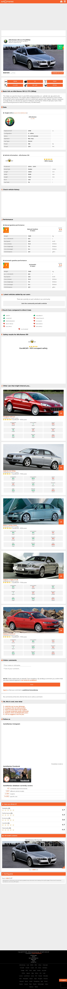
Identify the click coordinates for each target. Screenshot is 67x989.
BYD (36, 965)
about (33, 956)
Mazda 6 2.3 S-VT (9, 634)
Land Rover (27, 976)
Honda (38, 970)
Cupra (32, 967)
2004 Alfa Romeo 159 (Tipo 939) (33, 840)
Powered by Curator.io (57, 763)
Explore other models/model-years (16, 713)
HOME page (33, 955)
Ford (30, 970)
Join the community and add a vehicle (34, 303)
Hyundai (44, 970)
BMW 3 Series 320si (10, 525)
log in (5, 690)
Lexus (32, 976)
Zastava (31, 986)
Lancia (21, 976)
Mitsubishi (25, 978)
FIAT (27, 970)
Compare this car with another (15, 708)
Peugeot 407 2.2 (9, 417)
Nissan (31, 978)
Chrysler (22, 967)
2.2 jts (32, 118)
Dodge (22, 970)
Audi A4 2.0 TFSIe (9, 471)
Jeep (32, 973)
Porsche (46, 978)
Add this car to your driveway (15, 706)
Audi (28, 965)
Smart (46, 981)
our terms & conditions (29, 680)
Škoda (36, 986)
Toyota (34, 984)
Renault (22, 981)
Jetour (36, 973)
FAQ (33, 960)
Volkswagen (41, 984)
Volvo (46, 984)
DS (36, 967)
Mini (20, 978)
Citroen (27, 967)
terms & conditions (33, 958)
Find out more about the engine (16, 709)
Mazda (40, 976)
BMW (31, 965)
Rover (26, 981)
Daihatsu (44, 967)
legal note (33, 959)
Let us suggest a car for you (14, 714)
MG (36, 976)
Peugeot (40, 978)
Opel (35, 978)
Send (31, 684)
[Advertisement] (33, 16)
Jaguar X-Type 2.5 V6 (10, 579)
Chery (39, 965)
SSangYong (36, 981)
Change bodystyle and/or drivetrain (17, 711)
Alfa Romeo (22, 965)
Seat (42, 981)
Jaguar (28, 973)
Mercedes (45, 976)
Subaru (21, 984)
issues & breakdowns (20, 113)
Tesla (30, 984)
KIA (40, 973)
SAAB (30, 981)
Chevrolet (45, 965)
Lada (44, 973)
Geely (34, 970)
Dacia (39, 967)
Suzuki (26, 984)
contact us (33, 962)
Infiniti (23, 973)
